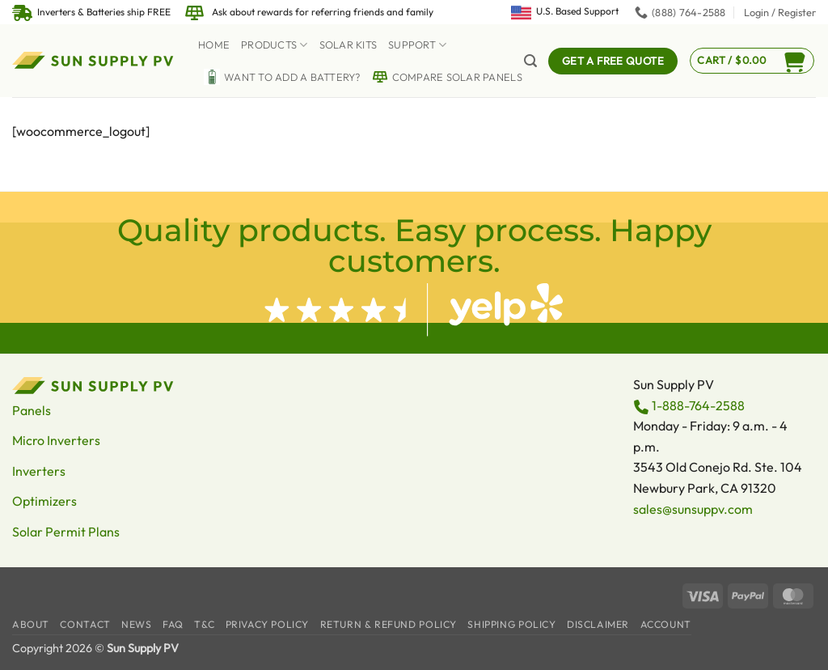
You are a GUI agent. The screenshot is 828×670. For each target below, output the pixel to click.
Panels (31, 410)
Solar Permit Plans (66, 532)
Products (274, 45)
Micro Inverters (56, 440)
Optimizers (44, 501)
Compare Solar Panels (447, 76)
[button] (780, 12)
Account (665, 624)
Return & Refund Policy (388, 624)
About (30, 624)
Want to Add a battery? (282, 77)
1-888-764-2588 (698, 405)
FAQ (173, 624)
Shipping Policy (511, 624)
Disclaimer (598, 624)
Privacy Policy (268, 624)
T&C (204, 624)
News (136, 624)
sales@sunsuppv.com (693, 509)
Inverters (38, 471)
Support (417, 45)
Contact (85, 624)
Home (214, 44)
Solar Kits (348, 44)
